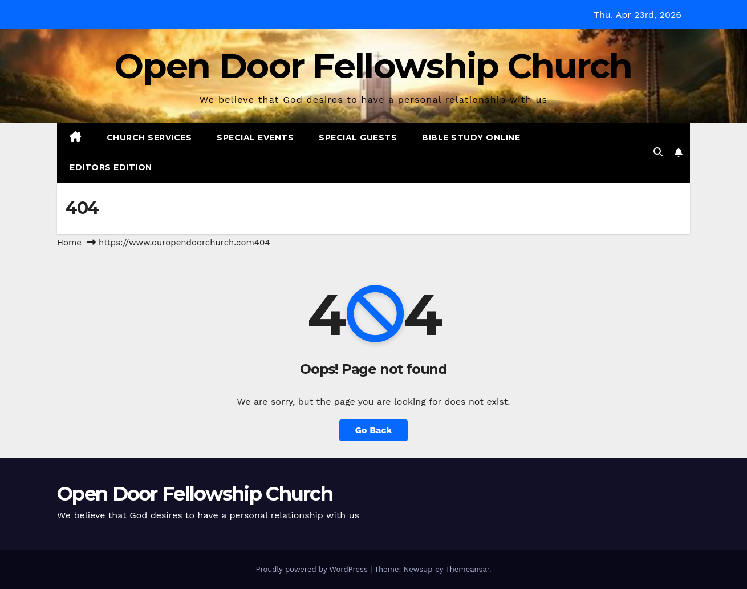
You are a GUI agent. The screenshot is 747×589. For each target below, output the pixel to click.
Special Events (255, 137)
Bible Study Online (471, 137)
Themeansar (467, 569)
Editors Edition (111, 167)
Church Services (149, 137)
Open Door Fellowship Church (373, 66)
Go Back (373, 430)
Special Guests (358, 137)
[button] (658, 152)
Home (69, 242)
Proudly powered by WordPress (312, 569)
